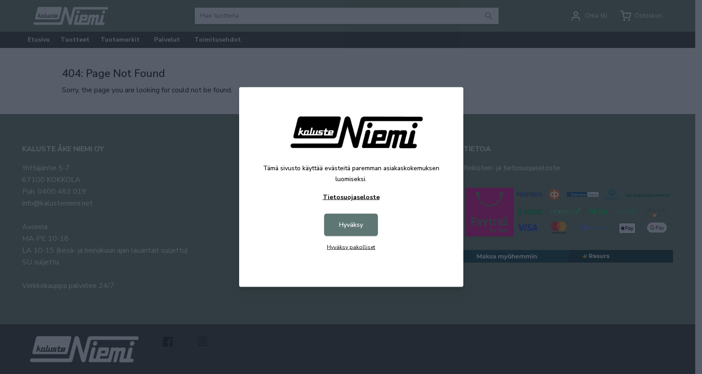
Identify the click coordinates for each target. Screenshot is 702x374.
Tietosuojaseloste (351, 197)
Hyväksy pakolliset (351, 247)
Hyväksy (351, 225)
